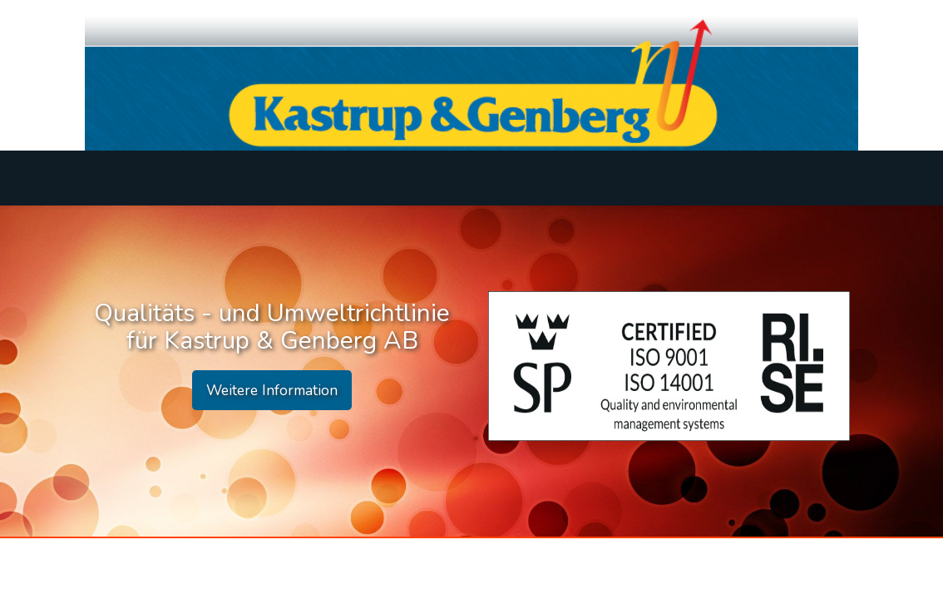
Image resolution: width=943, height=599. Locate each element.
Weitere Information (272, 390)
